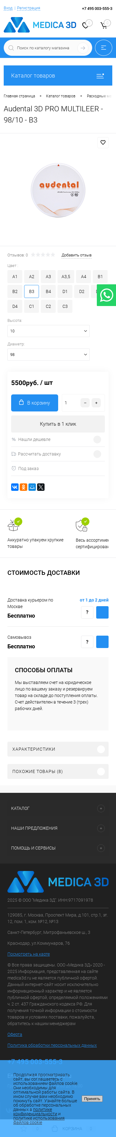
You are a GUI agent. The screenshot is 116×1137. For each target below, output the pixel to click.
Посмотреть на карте (28, 954)
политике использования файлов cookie (39, 1120)
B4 (48, 291)
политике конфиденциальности (35, 1111)
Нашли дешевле (30, 439)
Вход (8, 8)
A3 (48, 276)
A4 (83, 276)
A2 (31, 276)
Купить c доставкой (102, 612)
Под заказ (25, 468)
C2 (48, 306)
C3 (65, 306)
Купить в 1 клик (58, 424)
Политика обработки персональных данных (52, 1045)
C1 (31, 306)
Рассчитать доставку (36, 453)
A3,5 (66, 276)
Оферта (14, 1034)
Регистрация (28, 8)
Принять (92, 1098)
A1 (15, 276)
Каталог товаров (58, 75)
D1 (65, 291)
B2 (15, 291)
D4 (15, 306)
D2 (81, 291)
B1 (100, 276)
